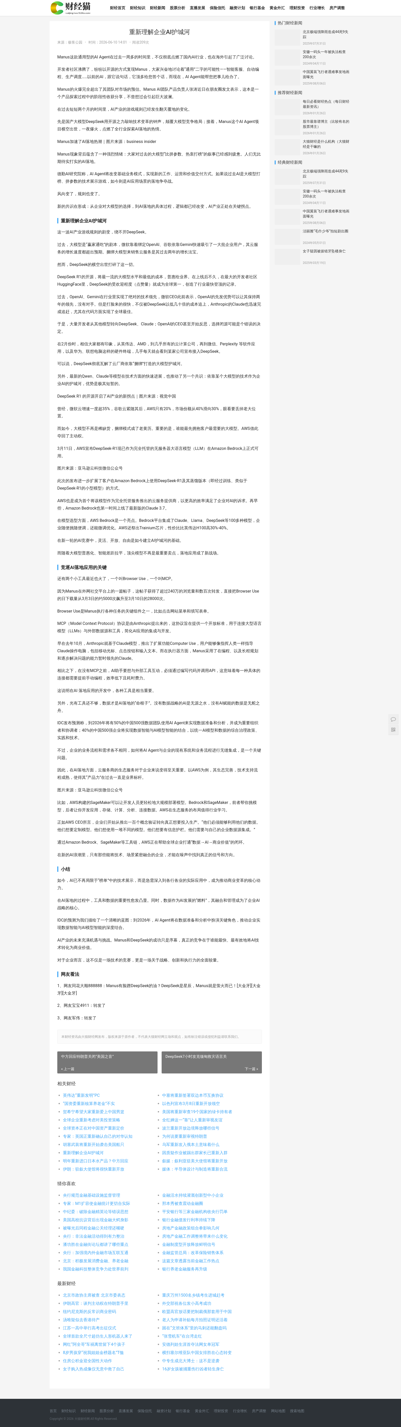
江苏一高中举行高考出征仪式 (89, 1328)
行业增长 (317, 8)
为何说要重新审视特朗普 (184, 1136)
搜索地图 (297, 1411)
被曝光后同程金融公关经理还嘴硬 (93, 1228)
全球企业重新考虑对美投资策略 (91, 1120)
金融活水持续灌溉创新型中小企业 (193, 1195)
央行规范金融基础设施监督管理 (91, 1195)
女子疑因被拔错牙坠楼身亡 (324, 251)
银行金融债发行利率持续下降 (188, 1219)
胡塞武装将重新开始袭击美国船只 (93, 1144)
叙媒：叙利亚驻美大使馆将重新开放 (195, 1161)
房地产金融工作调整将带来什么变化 (195, 1236)
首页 (53, 1411)
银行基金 (257, 8)
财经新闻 (157, 8)
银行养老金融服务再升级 (184, 1269)
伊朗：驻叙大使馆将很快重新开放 (93, 1169)
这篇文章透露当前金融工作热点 (190, 1260)
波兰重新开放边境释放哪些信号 (190, 1128)
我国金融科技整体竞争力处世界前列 (95, 1269)
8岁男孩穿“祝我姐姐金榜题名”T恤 (93, 1352)
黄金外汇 (277, 8)
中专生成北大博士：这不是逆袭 (190, 1360)
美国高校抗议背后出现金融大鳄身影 (95, 1219)
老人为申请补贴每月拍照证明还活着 (195, 1319)
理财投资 (297, 8)
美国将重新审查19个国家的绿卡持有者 (197, 1111)
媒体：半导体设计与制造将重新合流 (195, 1169)
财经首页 (117, 8)
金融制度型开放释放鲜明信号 (188, 1244)
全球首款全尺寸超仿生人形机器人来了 (97, 1336)
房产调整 (337, 8)
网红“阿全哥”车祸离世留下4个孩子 (94, 1344)
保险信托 (217, 8)
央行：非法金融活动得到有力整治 (93, 1236)
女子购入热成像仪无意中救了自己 (93, 1369)
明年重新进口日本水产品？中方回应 (95, 1161)
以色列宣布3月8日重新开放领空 (191, 1103)
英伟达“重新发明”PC (81, 1095)
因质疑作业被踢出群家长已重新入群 (195, 1152)
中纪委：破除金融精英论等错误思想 (95, 1211)
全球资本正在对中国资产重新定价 (93, 1128)
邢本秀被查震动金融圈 (182, 1203)
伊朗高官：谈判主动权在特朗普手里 (95, 1303)
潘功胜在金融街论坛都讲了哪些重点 (95, 1244)
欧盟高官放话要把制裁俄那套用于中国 (197, 1311)
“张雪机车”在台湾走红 (182, 1336)
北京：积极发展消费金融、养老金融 (95, 1260)
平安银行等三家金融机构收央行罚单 (195, 1211)
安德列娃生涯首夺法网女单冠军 (190, 1344)
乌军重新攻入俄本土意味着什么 (190, 1144)
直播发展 (197, 8)
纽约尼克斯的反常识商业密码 (89, 1311)
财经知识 (137, 8)
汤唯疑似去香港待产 (81, 1319)
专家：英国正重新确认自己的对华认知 (97, 1136)
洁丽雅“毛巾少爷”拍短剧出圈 (325, 231)
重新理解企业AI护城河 (83, 1152)
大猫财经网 (82, 1419)
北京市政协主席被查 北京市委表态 (94, 1295)
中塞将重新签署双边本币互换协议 (193, 1095)
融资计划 (237, 8)
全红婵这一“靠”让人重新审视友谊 (192, 1120)
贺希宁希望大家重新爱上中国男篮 (93, 1111)
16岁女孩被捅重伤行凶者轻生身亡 (193, 1369)
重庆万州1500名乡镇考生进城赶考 (193, 1295)
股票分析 (177, 8)
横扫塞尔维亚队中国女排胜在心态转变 (197, 1352)
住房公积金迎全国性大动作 (87, 1360)
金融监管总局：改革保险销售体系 (193, 1252)
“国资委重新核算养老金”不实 (89, 1103)
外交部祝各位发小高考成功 (186, 1303)
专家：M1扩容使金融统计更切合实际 (96, 1203)
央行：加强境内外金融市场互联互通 (95, 1252)
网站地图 (278, 1411)
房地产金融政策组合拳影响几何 (190, 1228)
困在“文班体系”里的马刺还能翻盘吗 (194, 1328)
